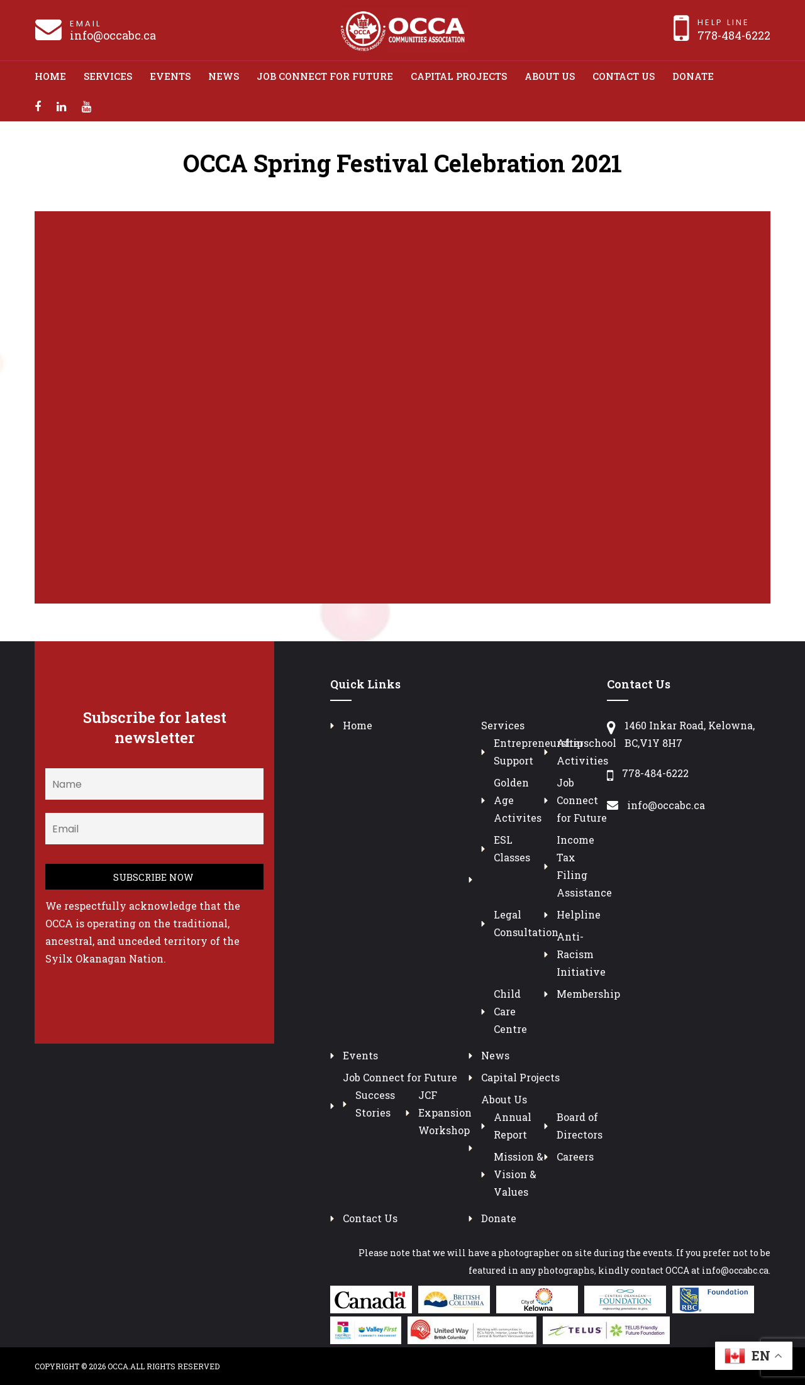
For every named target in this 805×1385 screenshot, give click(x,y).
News (223, 76)
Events (170, 76)
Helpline (579, 914)
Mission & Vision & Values (518, 1174)
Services (108, 76)
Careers (575, 1156)
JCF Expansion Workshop (445, 1112)
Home (50, 76)
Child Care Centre (510, 1011)
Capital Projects (459, 76)
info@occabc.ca (113, 35)
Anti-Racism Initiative (581, 954)
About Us (550, 76)
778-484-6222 (733, 35)
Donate (693, 76)
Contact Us (623, 76)
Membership (588, 993)
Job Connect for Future (325, 76)
